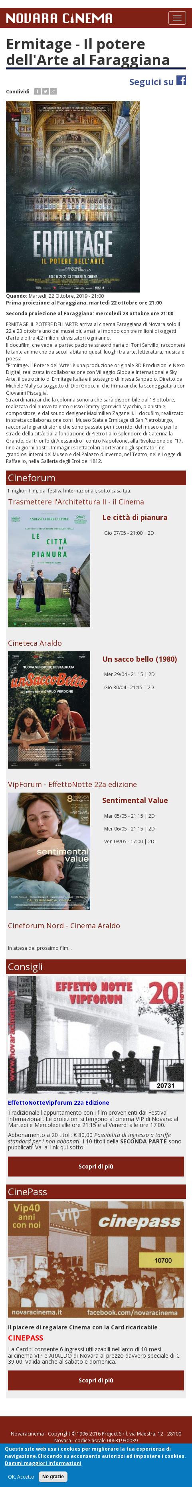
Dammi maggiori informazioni (43, 1463)
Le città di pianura (135, 517)
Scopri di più (96, 1166)
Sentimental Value (135, 800)
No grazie (53, 1477)
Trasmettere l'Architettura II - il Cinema (76, 501)
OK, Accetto (21, 1477)
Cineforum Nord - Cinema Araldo (64, 925)
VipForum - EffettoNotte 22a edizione (72, 784)
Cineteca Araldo (35, 643)
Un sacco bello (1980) (139, 659)
